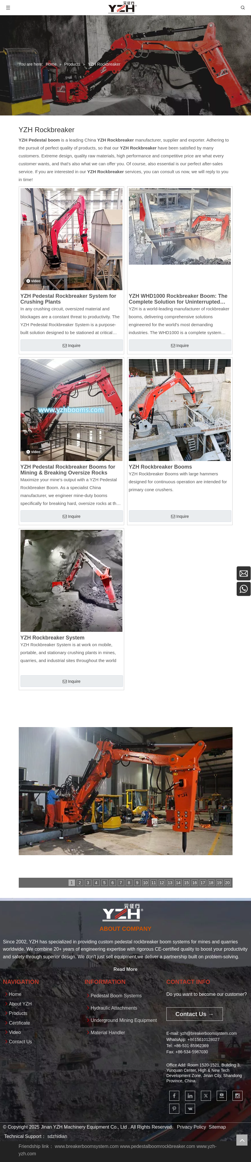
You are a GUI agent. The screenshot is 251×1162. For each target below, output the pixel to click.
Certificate (19, 1022)
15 (186, 882)
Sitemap (217, 1126)
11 (153, 882)
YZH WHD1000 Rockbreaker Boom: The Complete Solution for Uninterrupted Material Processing (178, 299)
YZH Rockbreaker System (53, 638)
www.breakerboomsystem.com (87, 1146)
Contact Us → (194, 1014)
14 (178, 882)
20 (227, 882)
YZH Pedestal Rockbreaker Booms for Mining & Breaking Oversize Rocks (68, 470)
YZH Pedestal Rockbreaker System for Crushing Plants (68, 299)
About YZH (20, 1003)
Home (15, 994)
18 (211, 882)
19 (219, 882)
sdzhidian (57, 1136)
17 (203, 882)
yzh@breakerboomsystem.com (208, 1033)
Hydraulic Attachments (114, 1008)
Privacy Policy (191, 1126)
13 (170, 882)
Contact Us (20, 1041)
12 (162, 882)
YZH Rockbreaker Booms (160, 467)
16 (194, 882)
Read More (126, 969)
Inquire (72, 345)
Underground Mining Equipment (124, 1020)
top (241, 1140)
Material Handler (108, 1032)
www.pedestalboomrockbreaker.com (157, 1146)
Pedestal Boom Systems (116, 995)
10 (145, 882)
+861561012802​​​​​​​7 (203, 1039)
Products (18, 1013)
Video (15, 1032)
